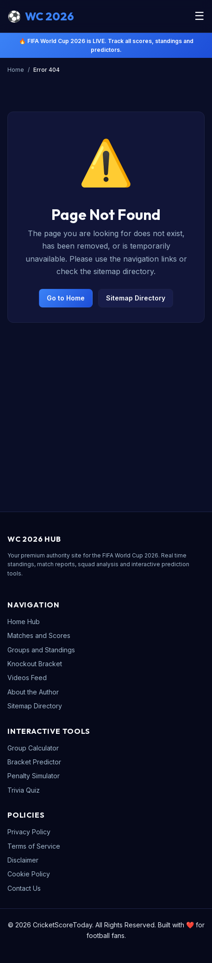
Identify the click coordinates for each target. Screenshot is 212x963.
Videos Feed (27, 678)
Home (15, 69)
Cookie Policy (28, 874)
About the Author (33, 692)
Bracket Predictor (34, 762)
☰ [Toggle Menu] (199, 16)
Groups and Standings (41, 650)
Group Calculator (33, 748)
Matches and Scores (38, 635)
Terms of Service (33, 846)
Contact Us (24, 888)
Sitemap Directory (135, 298)
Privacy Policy (28, 832)
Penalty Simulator (33, 776)
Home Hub (23, 621)
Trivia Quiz (23, 790)
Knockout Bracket (34, 664)
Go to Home (66, 298)
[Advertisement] (106, 404)
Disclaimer (22, 860)
